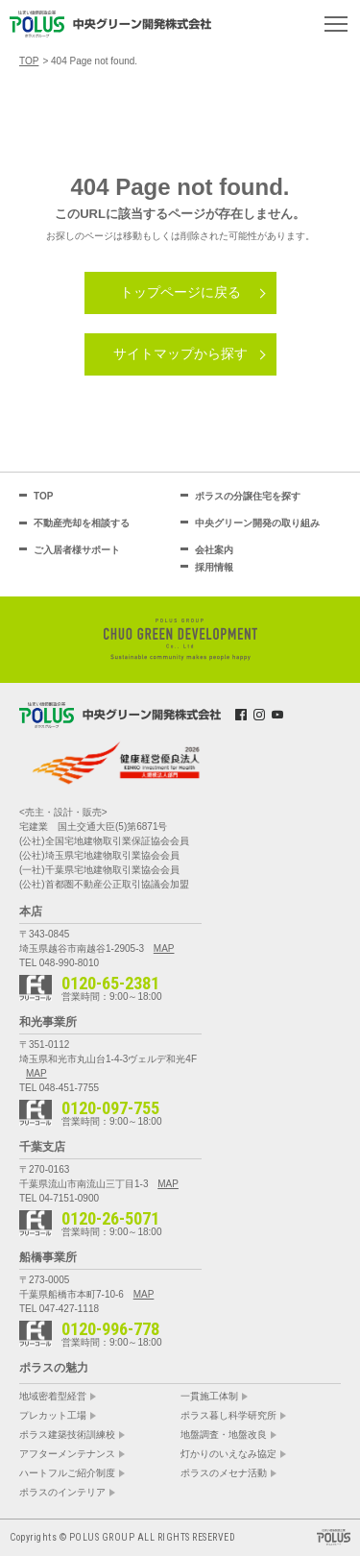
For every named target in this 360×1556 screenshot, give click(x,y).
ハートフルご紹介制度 (67, 1473)
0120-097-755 (110, 1108)
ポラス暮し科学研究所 (228, 1416)
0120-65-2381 (110, 983)
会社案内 (214, 550)
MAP (164, 948)
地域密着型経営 (52, 1396)
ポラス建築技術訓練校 (67, 1435)
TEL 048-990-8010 (59, 963)
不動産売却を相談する (82, 523)
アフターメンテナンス (67, 1454)
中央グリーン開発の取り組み (257, 523)
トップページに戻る (180, 292)
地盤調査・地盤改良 (223, 1435)
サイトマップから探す (180, 353)
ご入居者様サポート (77, 550)
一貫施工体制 (209, 1396)
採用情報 (214, 567)
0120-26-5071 (110, 1219)
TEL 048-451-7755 (59, 1087)
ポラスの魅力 (53, 1367)
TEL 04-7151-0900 (59, 1198)
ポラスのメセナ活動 (223, 1473)
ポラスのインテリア (62, 1492)
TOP (43, 496)
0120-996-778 (110, 1329)
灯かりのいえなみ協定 (228, 1454)
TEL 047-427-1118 (59, 1308)
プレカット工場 (52, 1416)
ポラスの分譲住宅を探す (247, 496)
